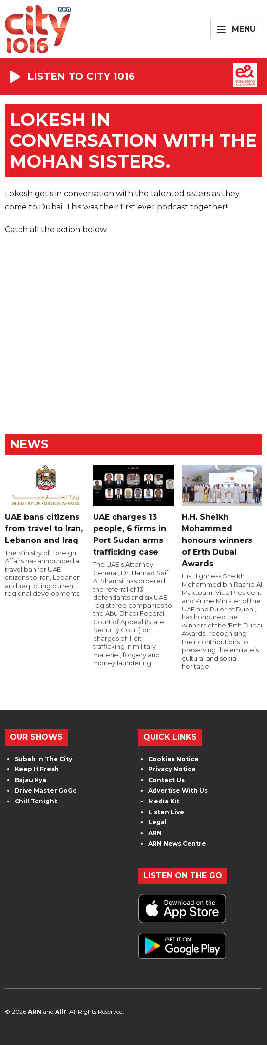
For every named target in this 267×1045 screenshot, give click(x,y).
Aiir (60, 1011)
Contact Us (166, 780)
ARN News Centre (177, 843)
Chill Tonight (36, 801)
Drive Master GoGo (46, 790)
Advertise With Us (178, 790)
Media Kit (163, 801)
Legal (157, 822)
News (29, 444)
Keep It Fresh (37, 769)
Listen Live (166, 812)
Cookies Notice (173, 759)
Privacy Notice (172, 769)
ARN (155, 832)
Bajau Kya (30, 780)
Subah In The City (43, 759)
